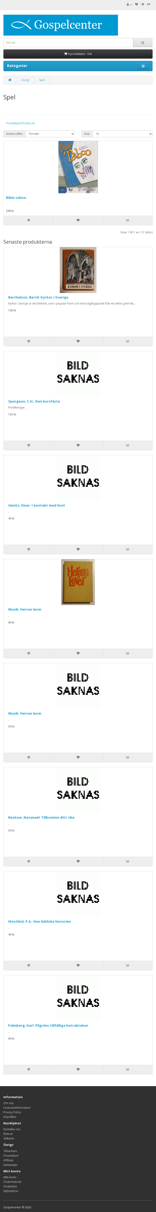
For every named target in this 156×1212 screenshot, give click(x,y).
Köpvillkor (9, 1117)
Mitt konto (9, 1177)
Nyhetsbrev (10, 1191)
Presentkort (11, 1156)
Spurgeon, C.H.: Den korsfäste (34, 401)
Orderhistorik (12, 1182)
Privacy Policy (12, 1112)
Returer (8, 1134)
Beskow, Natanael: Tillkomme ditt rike (41, 817)
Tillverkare (10, 1151)
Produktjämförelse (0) (20, 123)
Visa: (87, 134)
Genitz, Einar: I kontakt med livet (36, 505)
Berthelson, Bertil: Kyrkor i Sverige (38, 297)
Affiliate (8, 1160)
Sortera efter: (14, 134)
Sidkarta (8, 1138)
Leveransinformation (16, 1108)
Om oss (8, 1103)
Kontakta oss (11, 1129)
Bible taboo (16, 197)
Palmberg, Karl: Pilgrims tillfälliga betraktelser (48, 1025)
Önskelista (10, 1186)
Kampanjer (10, 1165)
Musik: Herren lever (25, 609)
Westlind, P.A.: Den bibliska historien (39, 921)
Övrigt (25, 80)
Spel (42, 80)
